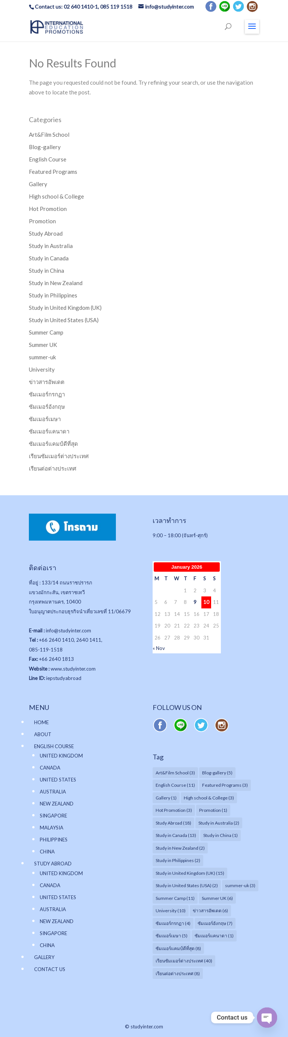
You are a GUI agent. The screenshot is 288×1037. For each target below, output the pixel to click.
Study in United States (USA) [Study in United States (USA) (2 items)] (187, 885)
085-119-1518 (46, 650)
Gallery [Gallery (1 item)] (166, 798)
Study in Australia (51, 245)
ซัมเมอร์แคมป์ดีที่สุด (53, 443)
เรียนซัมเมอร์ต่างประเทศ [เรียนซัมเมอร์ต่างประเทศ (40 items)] (184, 961)
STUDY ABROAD (53, 864)
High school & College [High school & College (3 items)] (209, 798)
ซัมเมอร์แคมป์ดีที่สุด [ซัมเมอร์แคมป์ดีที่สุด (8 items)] (178, 948)
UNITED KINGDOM (61, 756)
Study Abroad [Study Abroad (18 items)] (173, 823)
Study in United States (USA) (64, 320)
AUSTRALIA (53, 792)
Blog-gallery (45, 146)
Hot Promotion (48, 208)
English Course (47, 159)
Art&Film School (49, 134)
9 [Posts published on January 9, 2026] (195, 602)
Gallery (38, 184)
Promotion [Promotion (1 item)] (213, 810)
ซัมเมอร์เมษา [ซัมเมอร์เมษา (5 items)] (172, 935)
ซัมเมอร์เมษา (45, 418)
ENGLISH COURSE (54, 746)
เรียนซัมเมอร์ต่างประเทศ (59, 456)
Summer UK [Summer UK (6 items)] (217, 898)
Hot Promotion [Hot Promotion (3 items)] (174, 810)
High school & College (56, 196)
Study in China (46, 270)
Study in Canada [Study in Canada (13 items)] (176, 835)
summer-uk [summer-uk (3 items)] (240, 885)
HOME (41, 722)
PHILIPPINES (54, 840)
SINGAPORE (53, 816)
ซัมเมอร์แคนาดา (49, 431)
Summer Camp (46, 332)
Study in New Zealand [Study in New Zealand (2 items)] (180, 848)
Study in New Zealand (55, 282)
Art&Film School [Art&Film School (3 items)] (175, 773)
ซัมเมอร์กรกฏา (47, 394)
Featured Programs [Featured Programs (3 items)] (225, 785)
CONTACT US (49, 969)
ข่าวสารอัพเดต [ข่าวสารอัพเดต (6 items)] (210, 910)
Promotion (42, 221)
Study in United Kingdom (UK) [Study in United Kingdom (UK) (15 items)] (190, 873)
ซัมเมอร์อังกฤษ (47, 406)
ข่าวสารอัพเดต (46, 381)
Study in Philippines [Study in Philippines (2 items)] (178, 860)
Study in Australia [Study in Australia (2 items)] (218, 823)
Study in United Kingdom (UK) (65, 307)
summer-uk (42, 357)
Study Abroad (46, 233)
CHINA (47, 852)
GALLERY (44, 957)
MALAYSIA (51, 828)
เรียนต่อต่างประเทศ (52, 468)
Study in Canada (49, 258)
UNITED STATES (58, 780)
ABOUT (42, 734)
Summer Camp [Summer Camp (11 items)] (175, 898)
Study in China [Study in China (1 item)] (220, 835)
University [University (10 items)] (171, 910)
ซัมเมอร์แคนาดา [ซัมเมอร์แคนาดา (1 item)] (214, 935)
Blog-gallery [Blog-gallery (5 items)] (217, 773)
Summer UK (43, 344)
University (42, 369)
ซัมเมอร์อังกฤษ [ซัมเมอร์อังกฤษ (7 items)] (215, 923)
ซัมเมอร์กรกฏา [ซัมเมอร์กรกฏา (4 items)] (173, 923)
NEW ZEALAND (57, 804)
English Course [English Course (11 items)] (175, 785)
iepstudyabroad (63, 678)
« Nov (159, 648)
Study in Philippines (53, 295)
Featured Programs (53, 171)
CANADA (50, 768)
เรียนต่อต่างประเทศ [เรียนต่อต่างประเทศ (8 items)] (178, 973)
